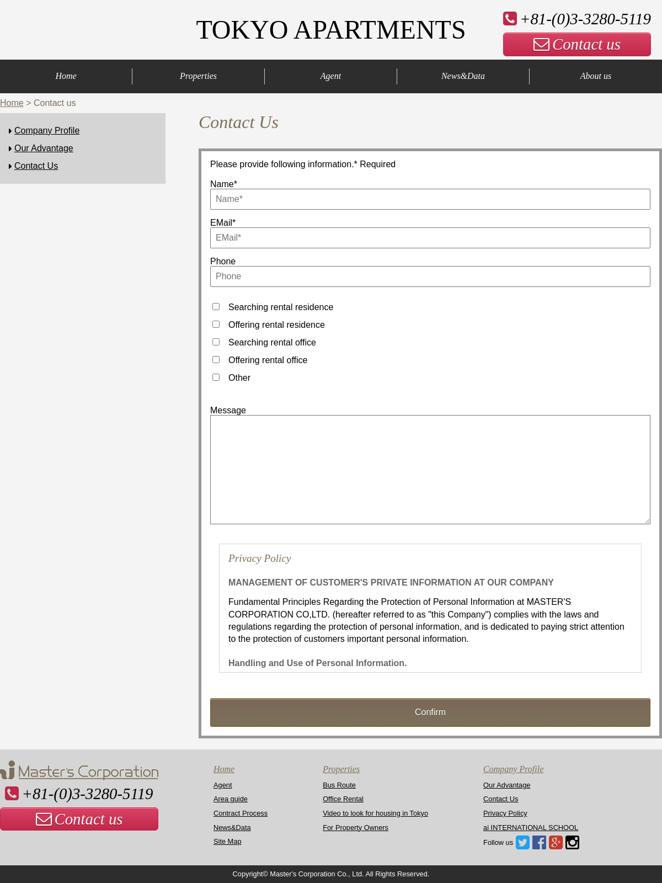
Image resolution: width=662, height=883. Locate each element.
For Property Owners (355, 827)
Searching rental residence (280, 307)
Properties (198, 76)
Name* (223, 184)
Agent (331, 76)
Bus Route (339, 785)
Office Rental (343, 799)
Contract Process (240, 813)
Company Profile (46, 130)
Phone (223, 261)
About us (595, 76)
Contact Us (36, 166)
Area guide (230, 799)
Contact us (577, 44)
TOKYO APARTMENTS (331, 29)
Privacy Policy (505, 813)
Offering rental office (268, 360)
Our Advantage (43, 148)
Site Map (227, 841)
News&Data (463, 76)
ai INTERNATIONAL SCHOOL (530, 827)
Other (239, 377)
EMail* (223, 222)
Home (65, 76)
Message (228, 410)
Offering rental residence (276, 324)
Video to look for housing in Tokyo (375, 813)
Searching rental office (272, 342)
